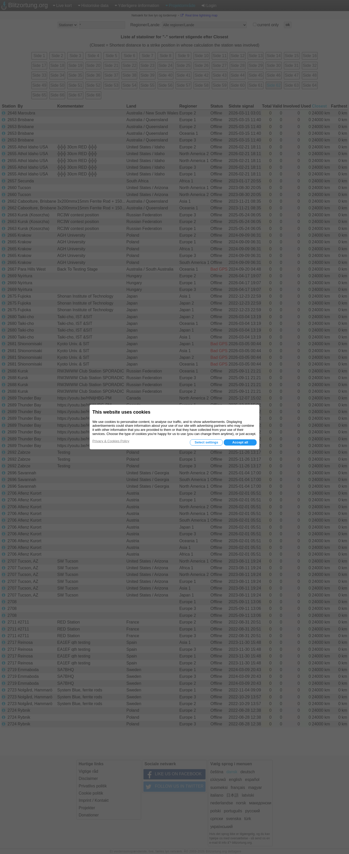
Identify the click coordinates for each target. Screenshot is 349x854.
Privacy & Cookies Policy (110, 441)
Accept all (240, 442)
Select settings (206, 442)
